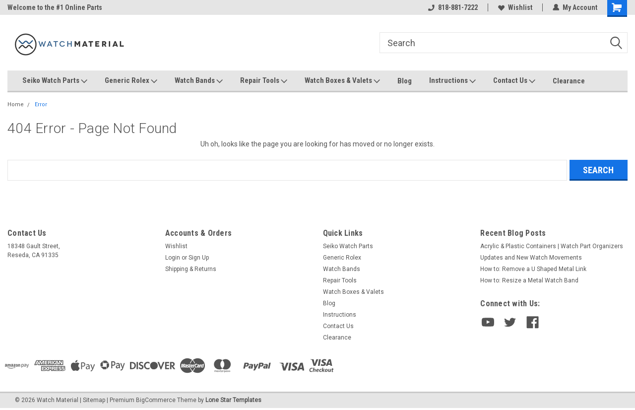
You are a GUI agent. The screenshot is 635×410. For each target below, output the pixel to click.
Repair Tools (263, 81)
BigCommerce (156, 400)
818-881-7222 (453, 7)
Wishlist (515, 7)
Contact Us (514, 81)
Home (15, 104)
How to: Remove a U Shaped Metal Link (533, 269)
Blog (404, 80)
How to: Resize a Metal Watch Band (529, 280)
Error (41, 104)
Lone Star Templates (233, 400)
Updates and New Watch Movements (531, 257)
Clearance (569, 80)
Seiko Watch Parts (54, 81)
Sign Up (199, 257)
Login (172, 257)
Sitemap (94, 400)
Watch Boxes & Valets (342, 81)
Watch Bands (199, 81)
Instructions (452, 81)
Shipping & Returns (190, 269)
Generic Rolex (131, 81)
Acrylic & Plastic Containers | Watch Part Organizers (551, 246)
